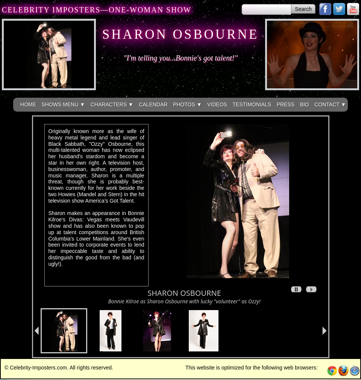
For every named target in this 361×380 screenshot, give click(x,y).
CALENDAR (153, 104)
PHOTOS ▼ (187, 104)
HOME (28, 104)
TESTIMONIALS (252, 104)
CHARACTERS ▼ (112, 104)
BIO (304, 104)
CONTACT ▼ (330, 104)
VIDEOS (217, 104)
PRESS (285, 104)
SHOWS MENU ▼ (63, 104)
